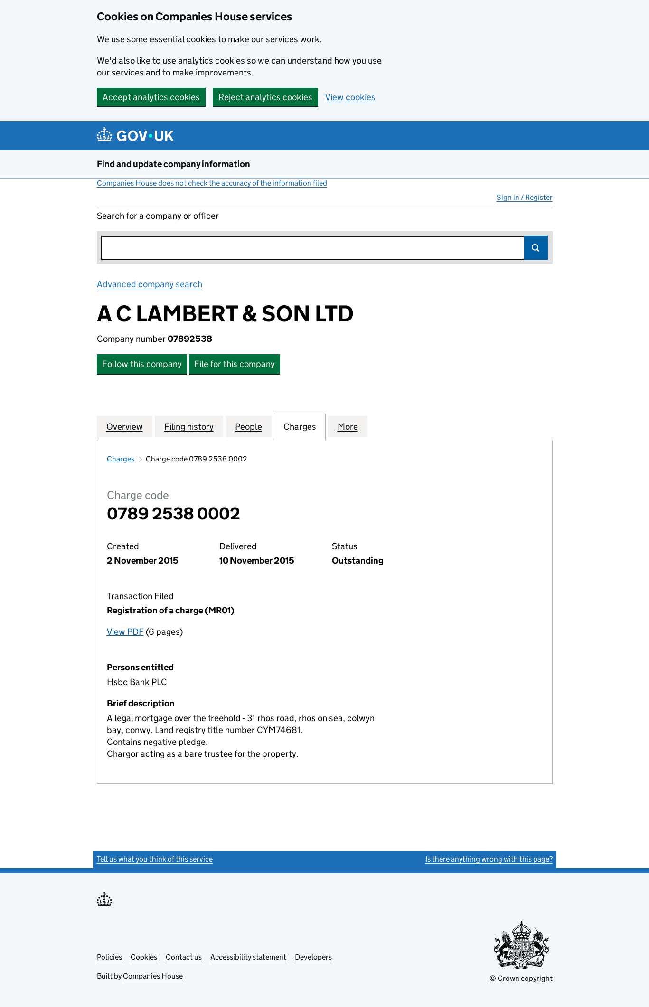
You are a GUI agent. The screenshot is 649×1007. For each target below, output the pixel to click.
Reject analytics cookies (265, 97)
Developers (313, 956)
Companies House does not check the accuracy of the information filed (212, 183)
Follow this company (142, 363)
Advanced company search (149, 284)
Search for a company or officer (158, 215)
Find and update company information (173, 164)
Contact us (184, 956)
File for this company (234, 363)
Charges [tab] (299, 426)
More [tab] (348, 426)
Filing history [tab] (189, 426)
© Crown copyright (521, 978)
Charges (120, 458)
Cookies (144, 956)
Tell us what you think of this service (155, 859)
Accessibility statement (248, 956)
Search (536, 248)
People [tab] (248, 426)
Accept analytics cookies (151, 97)
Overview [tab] (124, 426)
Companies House (153, 975)
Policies (109, 956)
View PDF (125, 631)
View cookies (350, 97)
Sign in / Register (525, 197)
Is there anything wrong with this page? (489, 859)
